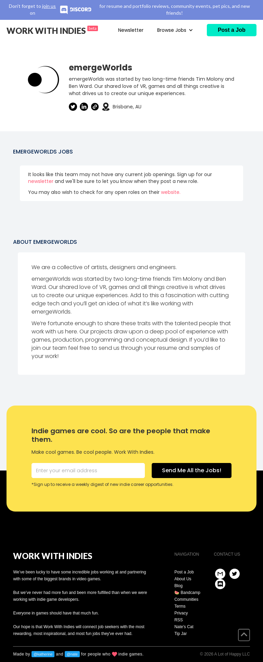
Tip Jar (180, 633)
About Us (182, 579)
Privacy (181, 613)
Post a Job (184, 572)
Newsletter (130, 30)
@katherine (43, 654)
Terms (180, 606)
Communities (186, 599)
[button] (175, 30)
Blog (178, 585)
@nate (72, 654)
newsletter (40, 181)
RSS (178, 620)
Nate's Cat (183, 626)
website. (170, 192)
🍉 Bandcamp (187, 592)
